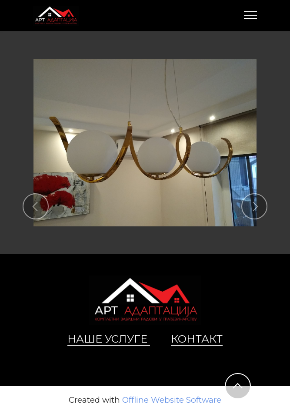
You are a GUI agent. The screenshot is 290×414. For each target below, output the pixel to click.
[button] (36, 206)
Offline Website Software (171, 400)
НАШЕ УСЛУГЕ (108, 339)
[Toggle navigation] (250, 15)
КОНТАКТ (197, 339)
